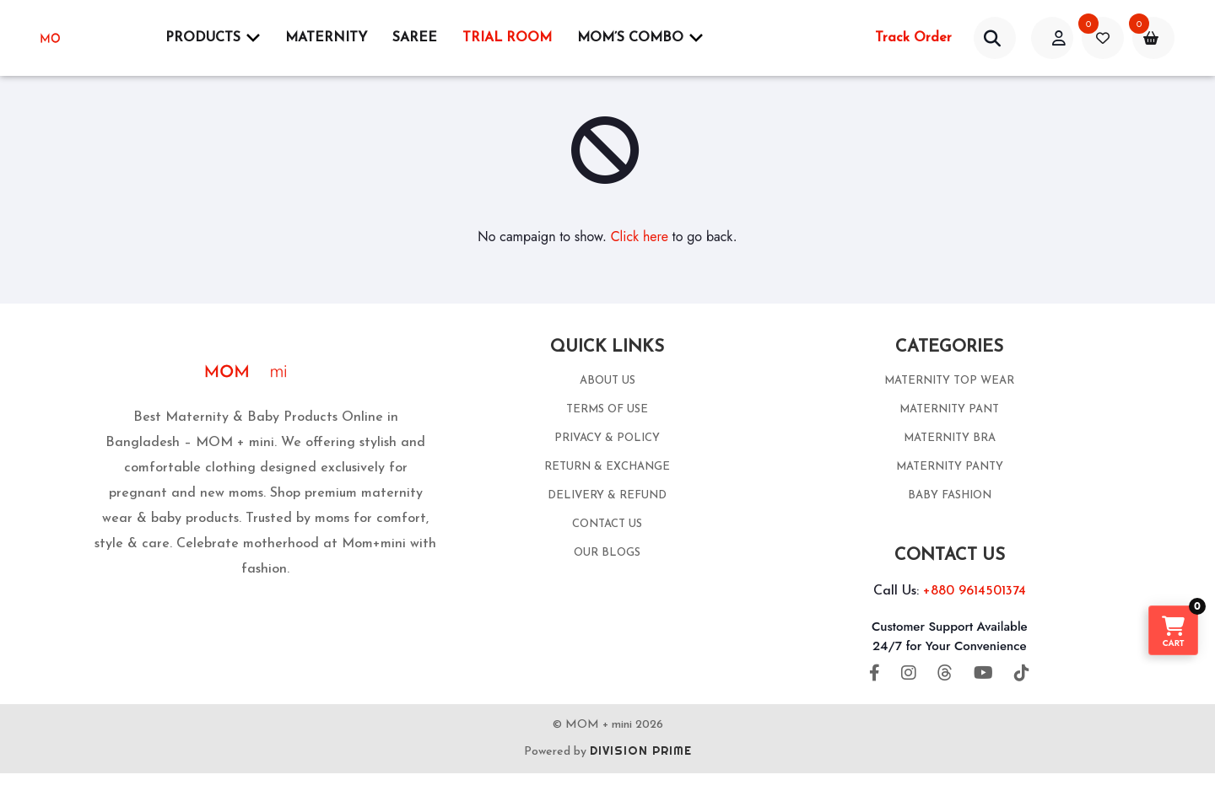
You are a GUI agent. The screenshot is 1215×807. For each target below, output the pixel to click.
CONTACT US (607, 524)
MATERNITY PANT (949, 409)
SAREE (414, 38)
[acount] (1052, 38)
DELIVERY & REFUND (607, 495)
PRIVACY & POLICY (607, 438)
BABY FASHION (949, 495)
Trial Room (507, 38)
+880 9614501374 (974, 591)
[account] (995, 38)
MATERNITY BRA (950, 438)
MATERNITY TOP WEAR (949, 380)
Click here (639, 236)
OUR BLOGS (607, 552)
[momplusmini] (82, 37)
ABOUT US (607, 380)
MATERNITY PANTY (949, 466)
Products (212, 37)
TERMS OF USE (607, 409)
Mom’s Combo (640, 37)
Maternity (326, 38)
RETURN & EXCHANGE (607, 466)
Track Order (913, 38)
